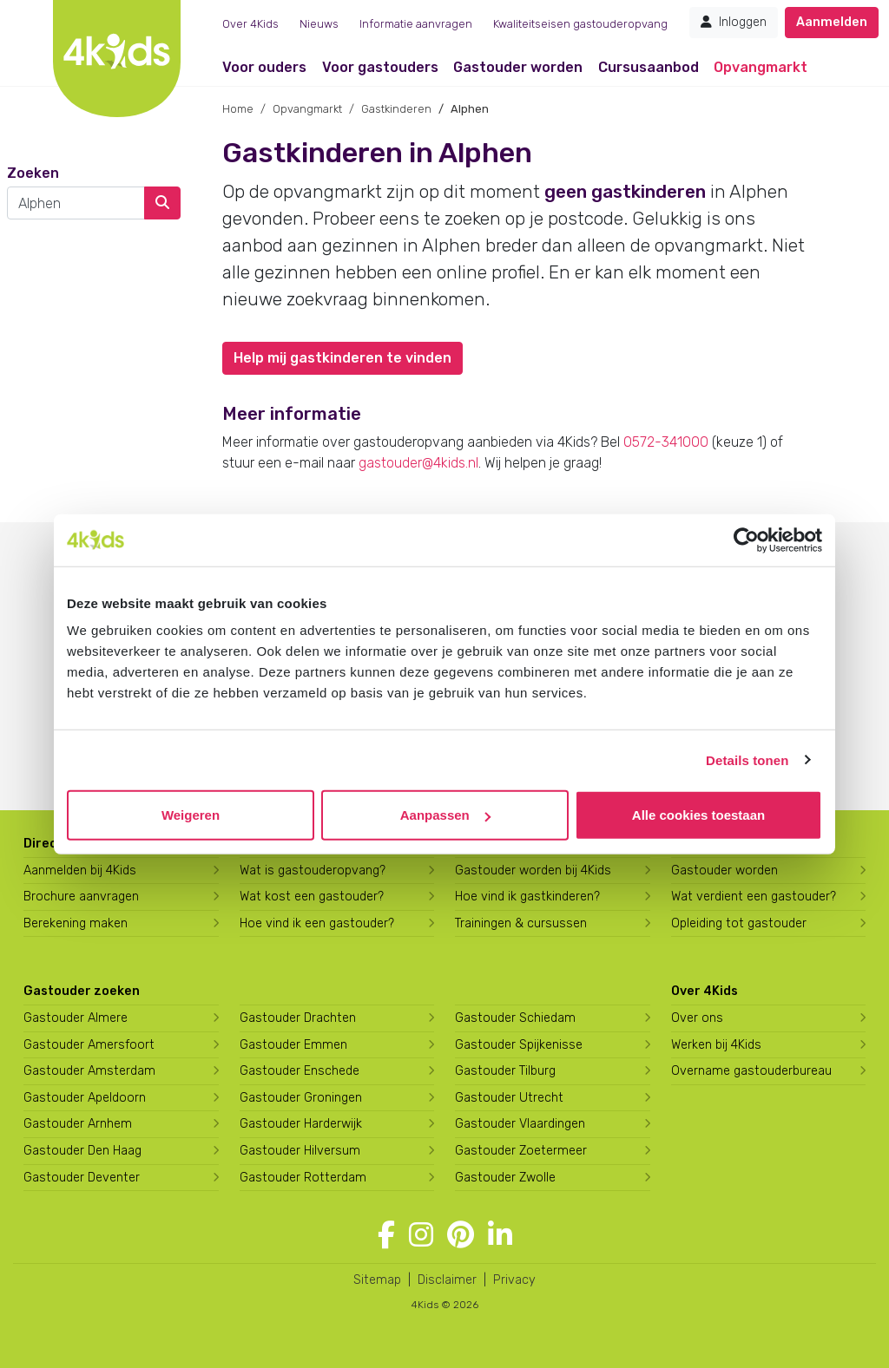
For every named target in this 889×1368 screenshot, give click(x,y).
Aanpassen (445, 815)
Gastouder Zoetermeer (521, 1150)
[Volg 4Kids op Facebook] (386, 1235)
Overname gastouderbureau (751, 1071)
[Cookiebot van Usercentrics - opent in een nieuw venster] (746, 540)
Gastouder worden (518, 67)
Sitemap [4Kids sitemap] (377, 1280)
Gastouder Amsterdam (89, 1071)
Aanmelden (831, 22)
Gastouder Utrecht (509, 1097)
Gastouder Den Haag (82, 1150)
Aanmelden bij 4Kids (79, 870)
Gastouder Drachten (298, 1018)
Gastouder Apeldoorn (84, 1097)
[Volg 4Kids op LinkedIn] (500, 1235)
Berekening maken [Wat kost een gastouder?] (75, 923)
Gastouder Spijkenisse (519, 1044)
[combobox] (76, 203)
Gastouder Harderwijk (301, 1123)
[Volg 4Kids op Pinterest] (460, 1235)
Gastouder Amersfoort (89, 1044)
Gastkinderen (396, 108)
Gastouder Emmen (293, 1044)
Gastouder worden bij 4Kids (533, 870)
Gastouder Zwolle (505, 1177)
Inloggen (734, 22)
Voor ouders (264, 67)
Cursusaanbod (648, 67)
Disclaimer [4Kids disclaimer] (447, 1280)
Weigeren (190, 815)
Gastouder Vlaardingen (520, 1123)
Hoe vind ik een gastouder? (317, 923)
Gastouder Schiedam (515, 1018)
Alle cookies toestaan (698, 815)
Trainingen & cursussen (521, 923)
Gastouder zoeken (81, 991)
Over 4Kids (250, 23)
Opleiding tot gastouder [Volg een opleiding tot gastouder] (739, 923)
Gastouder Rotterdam (303, 1177)
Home (238, 108)
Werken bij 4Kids (716, 1044)
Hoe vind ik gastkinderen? (527, 896)
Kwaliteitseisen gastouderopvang (580, 23)
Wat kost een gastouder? (312, 896)
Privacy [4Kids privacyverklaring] (514, 1280)
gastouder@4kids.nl (418, 463)
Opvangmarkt (760, 67)
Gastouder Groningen (301, 1097)
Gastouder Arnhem (77, 1123)
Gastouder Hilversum (300, 1150)
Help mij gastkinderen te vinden (342, 358)
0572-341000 (665, 442)
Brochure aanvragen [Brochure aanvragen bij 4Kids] (81, 896)
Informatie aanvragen (415, 23)
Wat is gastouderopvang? (312, 870)
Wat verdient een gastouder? (753, 896)
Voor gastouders (380, 67)
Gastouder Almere (75, 1018)
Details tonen (747, 759)
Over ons (697, 1018)
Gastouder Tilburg (505, 1071)
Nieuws (319, 23)
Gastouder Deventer (81, 1177)
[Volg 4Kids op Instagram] (421, 1235)
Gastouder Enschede (299, 1071)
